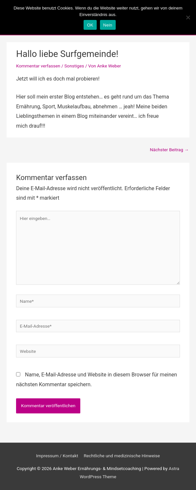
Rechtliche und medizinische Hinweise (122, 455)
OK (90, 25)
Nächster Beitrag (169, 149)
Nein (107, 25)
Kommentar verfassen (38, 65)
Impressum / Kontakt (57, 455)
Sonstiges (74, 65)
